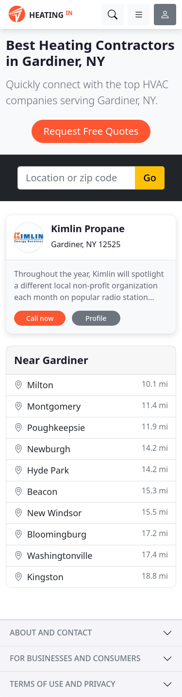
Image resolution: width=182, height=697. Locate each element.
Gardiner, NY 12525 (85, 244)
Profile (95, 318)
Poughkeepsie (91, 427)
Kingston (91, 576)
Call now (39, 318)
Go (149, 177)
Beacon (91, 491)
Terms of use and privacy (63, 684)
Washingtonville (91, 555)
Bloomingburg (91, 534)
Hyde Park (91, 470)
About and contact (51, 632)
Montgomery (91, 406)
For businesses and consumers (75, 658)
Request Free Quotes (91, 131)
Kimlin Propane (88, 228)
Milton (91, 385)
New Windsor (91, 513)
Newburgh (91, 449)
